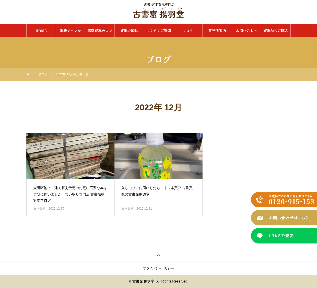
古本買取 (39, 208)
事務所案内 (217, 30)
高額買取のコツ (100, 30)
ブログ (187, 30)
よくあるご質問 (158, 30)
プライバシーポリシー (158, 268)
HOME (41, 30)
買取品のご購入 (276, 30)
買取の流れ (129, 30)
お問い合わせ (246, 30)
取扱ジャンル (70, 30)
